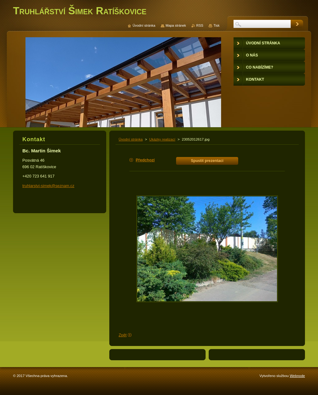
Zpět (123, 335)
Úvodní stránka (131, 139)
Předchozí (145, 160)
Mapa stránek (176, 25)
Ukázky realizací (162, 139)
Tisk (216, 25)
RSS (199, 25)
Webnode (297, 376)
